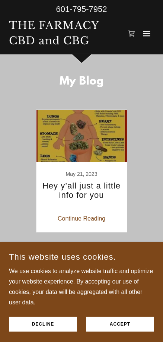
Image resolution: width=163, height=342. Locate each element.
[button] (146, 33)
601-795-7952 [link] (81, 9)
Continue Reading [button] (81, 218)
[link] (54, 42)
